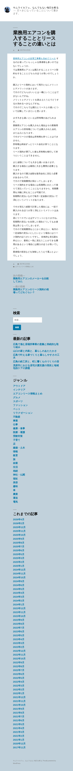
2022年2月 (18, 689)
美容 (15, 482)
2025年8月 (18, 542)
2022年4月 (18, 681)
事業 (15, 420)
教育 (15, 455)
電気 (15, 502)
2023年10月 (19, 616)
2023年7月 (18, 627)
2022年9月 (18, 662)
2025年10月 (19, 535)
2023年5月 (18, 635)
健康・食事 (19, 428)
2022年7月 (18, 670)
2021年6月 (18, 720)
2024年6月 (18, 585)
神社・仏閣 (19, 474)
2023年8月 (18, 624)
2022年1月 (18, 693)
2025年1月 (18, 566)
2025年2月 (18, 562)
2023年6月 (18, 631)
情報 (15, 451)
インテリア (19, 389)
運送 (15, 498)
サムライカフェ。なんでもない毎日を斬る (36, 7)
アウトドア (19, 386)
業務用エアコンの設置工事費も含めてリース (34, 58)
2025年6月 (18, 550)
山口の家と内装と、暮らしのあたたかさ (35, 351)
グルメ (16, 397)
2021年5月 (18, 724)
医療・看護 (19, 432)
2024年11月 (19, 573)
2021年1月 (18, 740)
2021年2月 (18, 736)
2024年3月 (18, 596)
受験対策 (18, 436)
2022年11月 (19, 654)
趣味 (15, 486)
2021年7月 (18, 716)
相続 (15, 471)
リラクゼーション (23, 413)
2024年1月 (18, 604)
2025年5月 (18, 554)
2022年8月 (18, 666)
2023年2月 (18, 647)
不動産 (16, 417)
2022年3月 (18, 685)
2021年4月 (18, 728)
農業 (15, 494)
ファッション (20, 405)
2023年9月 (18, 620)
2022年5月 (18, 678)
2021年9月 (18, 709)
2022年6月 (18, 674)
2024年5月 (18, 589)
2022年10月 (19, 658)
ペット (16, 409)
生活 (15, 467)
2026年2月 (18, 523)
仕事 (15, 424)
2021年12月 (19, 697)
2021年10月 (19, 705)
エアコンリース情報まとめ (24, 266)
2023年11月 (19, 612)
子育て (16, 440)
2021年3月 (18, 732)
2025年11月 (19, 531)
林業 (15, 463)
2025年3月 (18, 558)
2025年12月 (19, 527)
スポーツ (18, 401)
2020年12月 (19, 743)
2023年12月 (19, 608)
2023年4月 (18, 639)
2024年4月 (18, 593)
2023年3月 (18, 643)
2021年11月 (19, 701)
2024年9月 (18, 581)
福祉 (15, 478)
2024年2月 (18, 600)
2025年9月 (18, 539)
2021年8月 (18, 712)
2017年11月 (19, 747)
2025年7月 (18, 546)
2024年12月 (19, 569)
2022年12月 (19, 651)
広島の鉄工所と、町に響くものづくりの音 (36, 361)
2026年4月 (18, 519)
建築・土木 (19, 447)
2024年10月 (19, 577)
